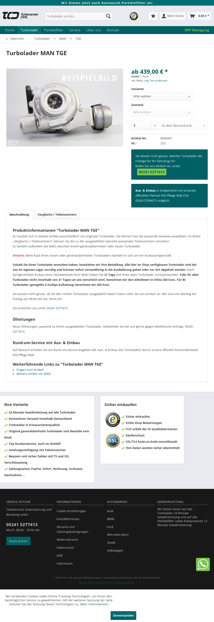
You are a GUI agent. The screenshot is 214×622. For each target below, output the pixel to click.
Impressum (65, 563)
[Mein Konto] (173, 16)
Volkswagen (115, 550)
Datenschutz (65, 547)
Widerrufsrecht (67, 540)
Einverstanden (123, 615)
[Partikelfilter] (53, 30)
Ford (110, 527)
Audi (110, 511)
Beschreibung (19, 214)
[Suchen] (108, 16)
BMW (110, 519)
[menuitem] (79, 18)
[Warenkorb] (199, 16)
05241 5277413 (152, 171)
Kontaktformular (68, 519)
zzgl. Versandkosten (155, 80)
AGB (59, 555)
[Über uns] (93, 30)
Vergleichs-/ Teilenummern (57, 214)
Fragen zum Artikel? (28, 370)
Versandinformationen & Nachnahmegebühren (106, 582)
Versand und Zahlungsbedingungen (72, 529)
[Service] (74, 30)
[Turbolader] (29, 30)
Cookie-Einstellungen (71, 511)
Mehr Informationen (94, 604)
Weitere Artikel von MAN (32, 374)
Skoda (111, 542)
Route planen (18, 541)
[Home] (10, 30)
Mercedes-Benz (118, 535)
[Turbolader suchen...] (79, 16)
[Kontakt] (113, 30)
